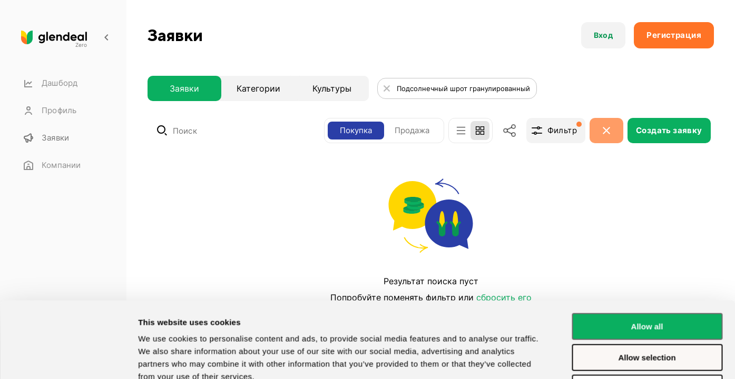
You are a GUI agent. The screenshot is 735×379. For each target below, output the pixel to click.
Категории (258, 88)
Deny (647, 317)
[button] (603, 35)
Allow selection (646, 286)
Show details (162, 358)
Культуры (331, 88)
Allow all (647, 255)
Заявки (184, 88)
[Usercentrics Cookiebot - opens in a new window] (68, 358)
